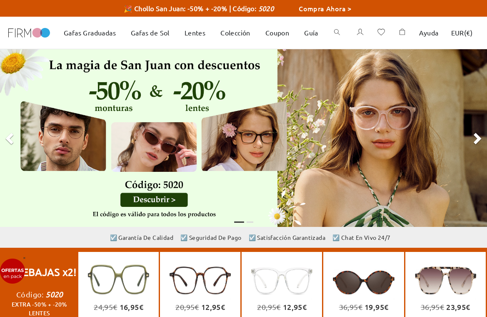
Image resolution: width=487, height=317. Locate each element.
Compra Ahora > (325, 8)
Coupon (277, 32)
